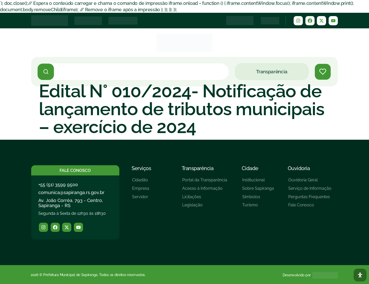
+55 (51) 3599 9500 (58, 184)
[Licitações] (204, 199)
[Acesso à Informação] (204, 190)
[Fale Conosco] (310, 207)
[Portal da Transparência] (204, 182)
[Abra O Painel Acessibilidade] (360, 275)
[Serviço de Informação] (310, 190)
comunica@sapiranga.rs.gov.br (71, 192)
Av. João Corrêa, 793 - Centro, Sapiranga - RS (70, 203)
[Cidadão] (141, 182)
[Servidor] (141, 199)
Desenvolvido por (297, 275)
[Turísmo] (258, 207)
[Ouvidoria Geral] (310, 182)
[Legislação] (204, 207)
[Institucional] (258, 182)
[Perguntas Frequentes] (310, 199)
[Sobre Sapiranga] (258, 190)
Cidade (250, 168)
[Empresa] (141, 190)
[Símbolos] (258, 199)
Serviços (141, 168)
